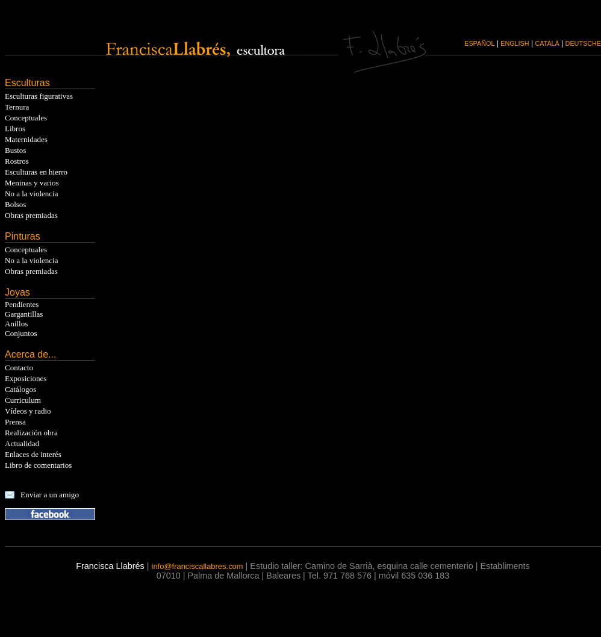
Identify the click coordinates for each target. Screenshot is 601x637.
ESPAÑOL (479, 43)
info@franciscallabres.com (197, 566)
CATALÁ (547, 43)
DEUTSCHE (583, 43)
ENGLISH (514, 43)
